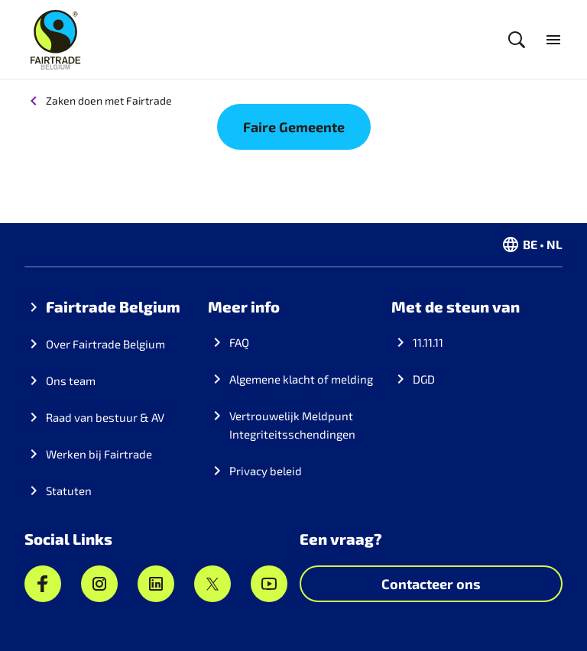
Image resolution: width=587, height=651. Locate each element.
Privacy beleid (265, 471)
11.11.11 (428, 342)
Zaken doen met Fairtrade (109, 100)
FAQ (239, 342)
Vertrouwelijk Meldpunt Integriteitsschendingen (292, 425)
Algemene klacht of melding (301, 379)
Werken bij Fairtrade (99, 454)
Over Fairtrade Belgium (105, 344)
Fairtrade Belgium (113, 306)
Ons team (71, 380)
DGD (424, 379)
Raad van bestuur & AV (105, 417)
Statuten (69, 490)
